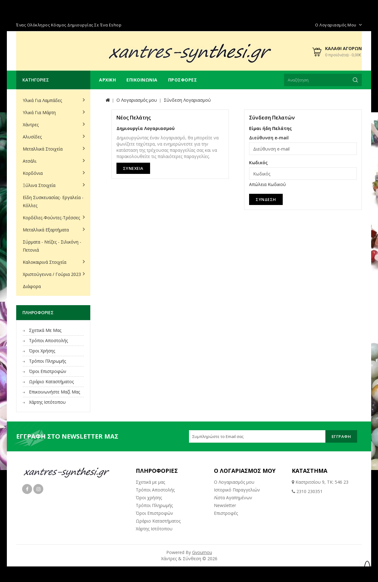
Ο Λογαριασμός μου (234, 482)
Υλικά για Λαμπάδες (42, 100)
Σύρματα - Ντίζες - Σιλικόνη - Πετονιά (52, 246)
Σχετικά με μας (45, 330)
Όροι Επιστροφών (47, 371)
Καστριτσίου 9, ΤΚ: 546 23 (321, 482)
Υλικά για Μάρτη (39, 112)
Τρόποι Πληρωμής (47, 361)
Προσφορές (182, 80)
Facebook (27, 489)
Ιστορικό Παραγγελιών (237, 490)
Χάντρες (31, 125)
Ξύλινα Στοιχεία (39, 185)
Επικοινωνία (142, 80)
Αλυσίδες (32, 137)
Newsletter (225, 505)
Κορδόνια (33, 173)
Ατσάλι (29, 161)
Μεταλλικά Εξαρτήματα (46, 230)
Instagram (38, 489)
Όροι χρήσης (42, 351)
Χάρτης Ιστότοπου (47, 402)
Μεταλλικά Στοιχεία (43, 149)
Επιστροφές (226, 513)
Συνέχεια (133, 168)
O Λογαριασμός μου (136, 100)
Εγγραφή (341, 436)
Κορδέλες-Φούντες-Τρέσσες (51, 218)
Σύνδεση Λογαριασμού (187, 100)
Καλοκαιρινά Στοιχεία (44, 262)
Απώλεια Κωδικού (267, 184)
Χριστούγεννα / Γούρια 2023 (52, 274)
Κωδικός (258, 162)
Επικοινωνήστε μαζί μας (54, 392)
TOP (367, 568)
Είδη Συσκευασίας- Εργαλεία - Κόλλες (53, 201)
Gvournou (202, 552)
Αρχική (107, 80)
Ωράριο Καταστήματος (51, 381)
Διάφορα (32, 286)
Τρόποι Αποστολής (48, 340)
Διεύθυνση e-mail (269, 138)
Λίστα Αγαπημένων (233, 498)
